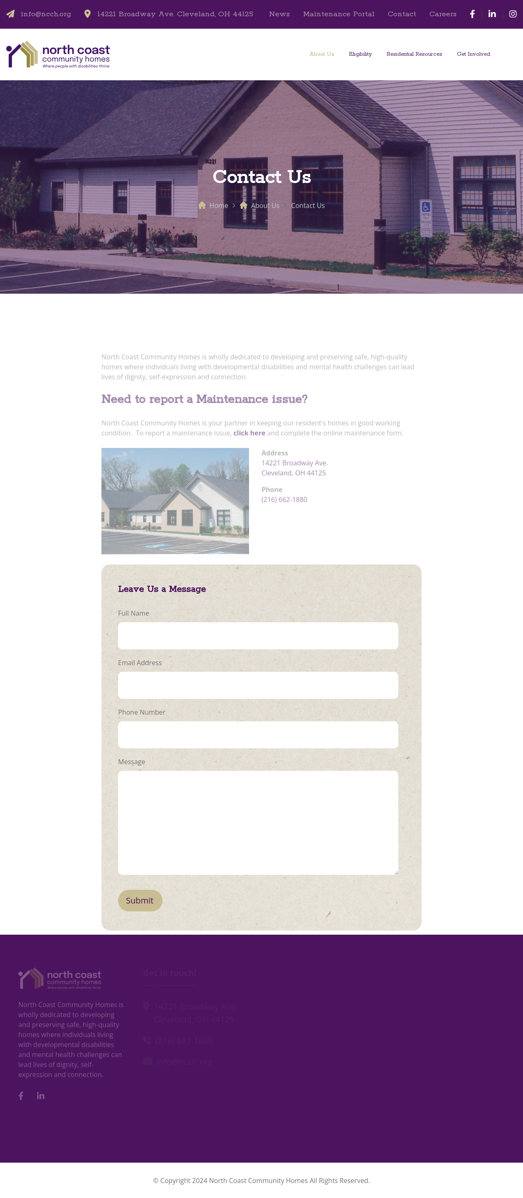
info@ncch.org (46, 14)
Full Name (133, 613)
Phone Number (141, 712)
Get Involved (473, 54)
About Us (322, 54)
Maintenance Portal (339, 14)
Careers (442, 14)
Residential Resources (414, 54)
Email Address (140, 662)
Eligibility (360, 54)
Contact (402, 14)
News (279, 14)
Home (219, 205)
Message (131, 761)
